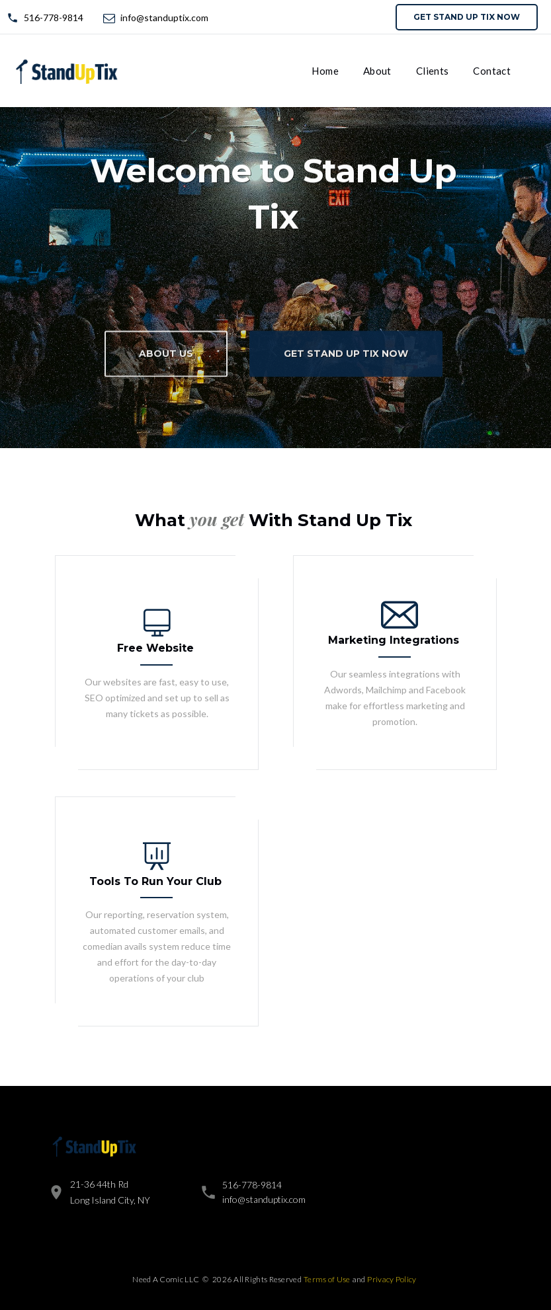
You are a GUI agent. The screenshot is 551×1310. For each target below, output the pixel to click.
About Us (166, 360)
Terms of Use (327, 1279)
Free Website (155, 648)
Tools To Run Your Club (155, 881)
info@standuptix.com (164, 17)
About (377, 71)
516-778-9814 (53, 17)
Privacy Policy (391, 1279)
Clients (432, 71)
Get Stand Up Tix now (466, 17)
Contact (492, 71)
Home (325, 71)
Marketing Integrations (393, 640)
